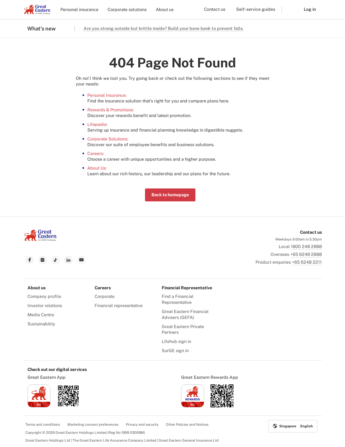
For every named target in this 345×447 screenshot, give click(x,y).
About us (165, 9)
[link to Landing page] (40, 239)
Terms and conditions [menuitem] (42, 424)
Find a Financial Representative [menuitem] (178, 299)
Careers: (95, 153)
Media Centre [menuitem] (40, 314)
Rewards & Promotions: (110, 109)
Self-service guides (255, 9)
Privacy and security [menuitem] (142, 424)
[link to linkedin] (68, 260)
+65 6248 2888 (306, 254)
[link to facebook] (29, 260)
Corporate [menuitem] (105, 296)
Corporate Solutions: (107, 139)
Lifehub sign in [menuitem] (176, 341)
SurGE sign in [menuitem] (175, 350)
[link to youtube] (81, 260)
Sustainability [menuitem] (41, 323)
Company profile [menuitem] (44, 296)
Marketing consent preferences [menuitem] (93, 424)
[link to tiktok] (55, 260)
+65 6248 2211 (307, 262)
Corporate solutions (127, 9)
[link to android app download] (68, 405)
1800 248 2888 (306, 246)
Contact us (214, 9)
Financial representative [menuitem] (119, 305)
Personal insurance (79, 9)
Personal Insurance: (107, 95)
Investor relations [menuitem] (44, 305)
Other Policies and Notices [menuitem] (187, 424)
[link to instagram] (42, 260)
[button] (289, 9)
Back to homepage (170, 194)
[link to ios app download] (38, 405)
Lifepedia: (97, 124)
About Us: (97, 168)
